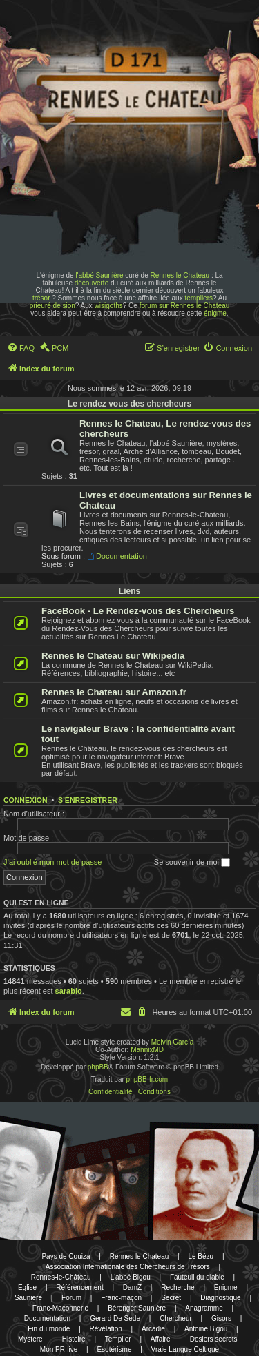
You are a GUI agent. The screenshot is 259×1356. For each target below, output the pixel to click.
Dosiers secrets (214, 1339)
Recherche (177, 1287)
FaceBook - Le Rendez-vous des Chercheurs (137, 611)
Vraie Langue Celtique (185, 1349)
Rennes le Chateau (179, 275)
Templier (118, 1339)
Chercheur (176, 1318)
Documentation (117, 556)
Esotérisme (114, 1349)
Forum (71, 1298)
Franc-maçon (121, 1298)
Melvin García (172, 1042)
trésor (41, 298)
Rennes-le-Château (61, 1277)
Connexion (25, 800)
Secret (171, 1298)
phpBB (98, 1067)
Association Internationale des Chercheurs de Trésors (128, 1267)
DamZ (132, 1287)
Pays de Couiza (65, 1256)
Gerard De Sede (115, 1318)
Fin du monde (49, 1329)
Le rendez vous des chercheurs (129, 404)
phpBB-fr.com (147, 1079)
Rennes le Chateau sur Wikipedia (112, 655)
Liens (129, 591)
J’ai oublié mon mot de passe (52, 862)
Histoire (74, 1339)
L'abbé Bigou (131, 1277)
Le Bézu (200, 1256)
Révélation (106, 1329)
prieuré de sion (52, 305)
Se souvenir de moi (192, 862)
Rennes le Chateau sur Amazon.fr (113, 692)
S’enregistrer (87, 800)
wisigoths (109, 305)
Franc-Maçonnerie (60, 1308)
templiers (198, 298)
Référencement (79, 1287)
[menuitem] (21, 348)
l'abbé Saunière (99, 275)
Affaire (161, 1339)
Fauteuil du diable (197, 1277)
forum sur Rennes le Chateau (185, 305)
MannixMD (147, 1050)
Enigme (226, 1287)
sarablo (68, 991)
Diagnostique (220, 1298)
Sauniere (28, 1298)
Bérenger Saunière (137, 1308)
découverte (91, 283)
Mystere (30, 1339)
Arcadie (153, 1329)
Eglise (27, 1287)
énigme (215, 313)
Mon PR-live (58, 1349)
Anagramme (203, 1308)
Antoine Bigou (205, 1329)
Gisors (221, 1318)
